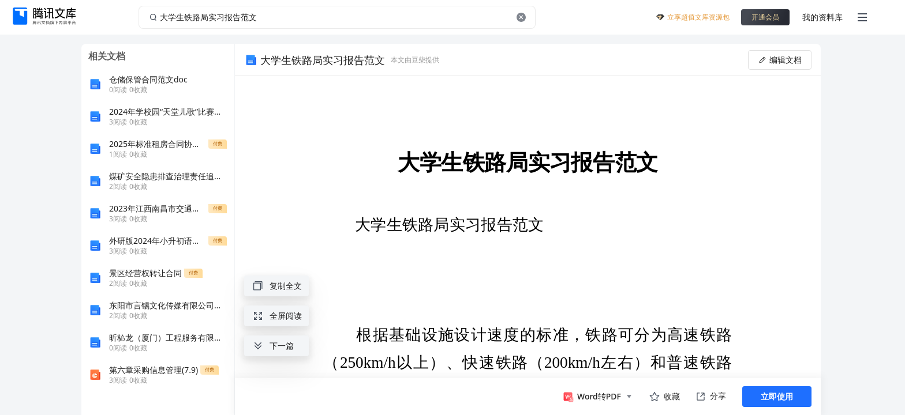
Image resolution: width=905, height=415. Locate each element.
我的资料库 (822, 17)
